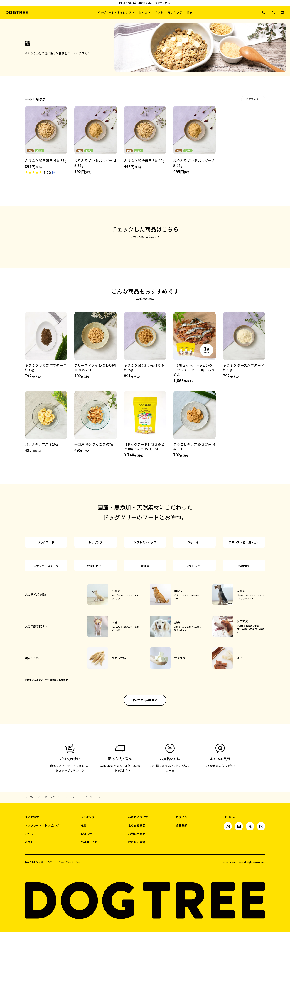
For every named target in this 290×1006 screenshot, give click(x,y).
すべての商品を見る (145, 774)
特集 (189, 12)
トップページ (32, 871)
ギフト (159, 12)
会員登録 (181, 899)
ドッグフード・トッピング (114, 12)
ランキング (175, 12)
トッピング (86, 871)
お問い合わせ (136, 907)
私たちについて (138, 891)
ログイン (181, 891)
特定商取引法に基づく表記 (38, 936)
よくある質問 (136, 899)
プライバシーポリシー (69, 936)
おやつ (143, 12)
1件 (54, 172)
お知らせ (86, 907)
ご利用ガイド (88, 916)
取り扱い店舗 (136, 916)
